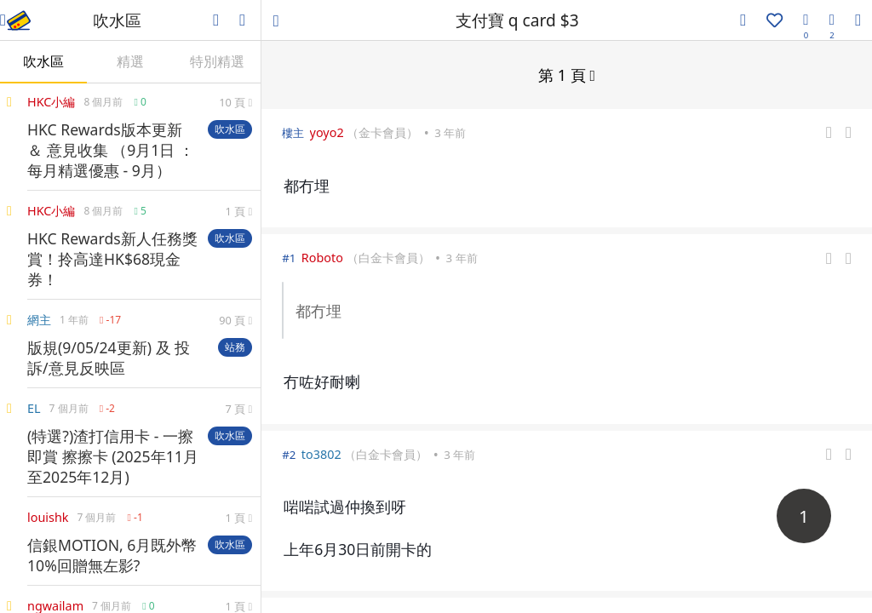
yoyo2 (327, 131)
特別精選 (217, 61)
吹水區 (43, 61)
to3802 (321, 453)
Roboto (322, 257)
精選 (130, 61)
